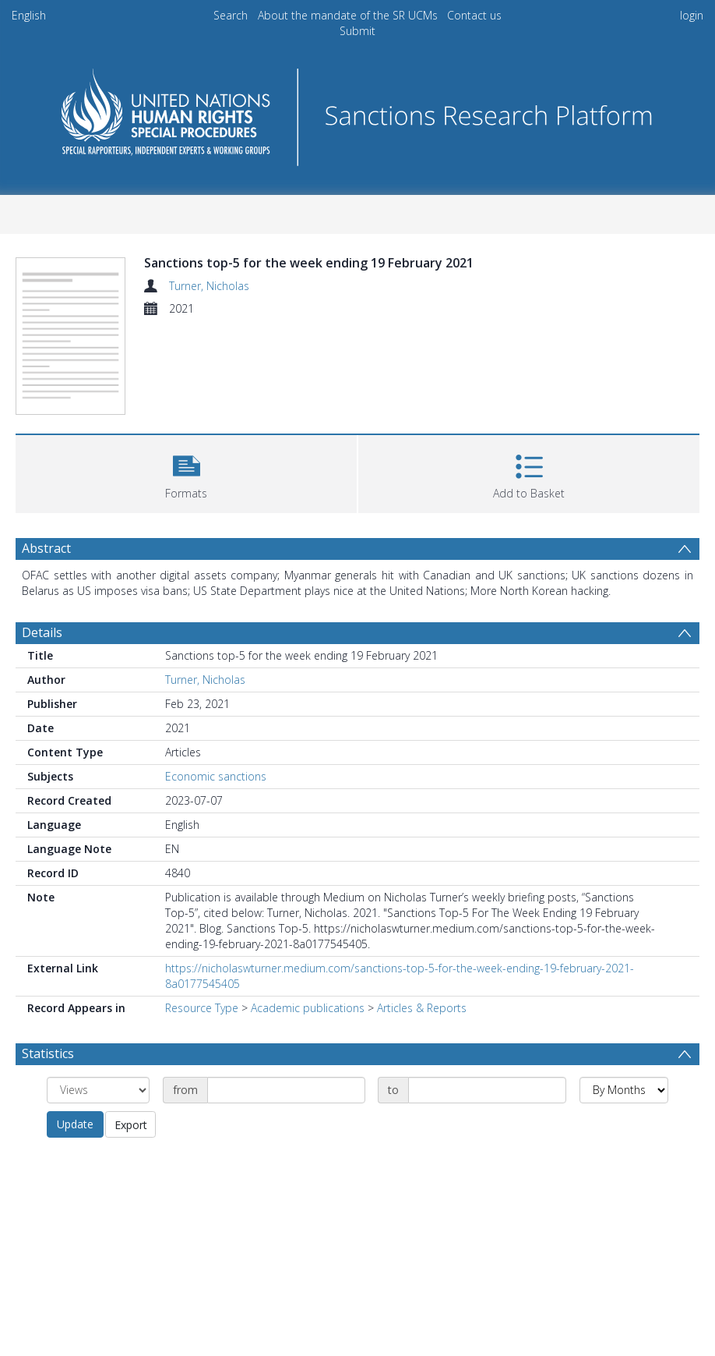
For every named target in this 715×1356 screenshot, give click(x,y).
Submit (357, 30)
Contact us (474, 15)
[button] (186, 472)
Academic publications (308, 1007)
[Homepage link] (357, 112)
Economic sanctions (215, 776)
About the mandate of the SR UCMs (348, 15)
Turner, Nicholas (209, 285)
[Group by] (98, 1090)
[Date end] (487, 1090)
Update (75, 1124)
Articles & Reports (422, 1007)
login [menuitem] (691, 15)
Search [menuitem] (230, 15)
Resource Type (201, 1007)
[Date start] (286, 1090)
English (29, 15)
